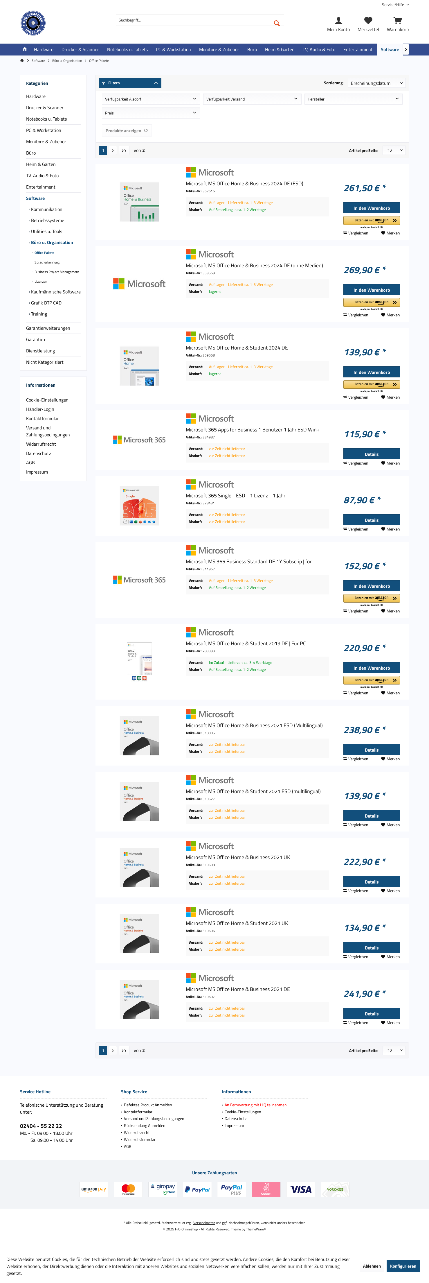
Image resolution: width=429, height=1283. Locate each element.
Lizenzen (40, 281)
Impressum (37, 471)
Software (35, 198)
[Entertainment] (358, 49)
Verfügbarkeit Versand (225, 99)
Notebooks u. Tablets (46, 118)
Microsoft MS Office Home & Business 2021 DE (238, 989)
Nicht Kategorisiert (45, 362)
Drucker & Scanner (45, 107)
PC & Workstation (43, 130)
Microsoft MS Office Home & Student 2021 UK (237, 923)
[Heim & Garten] (280, 49)
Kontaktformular (42, 418)
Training (38, 313)
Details (372, 454)
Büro (31, 152)
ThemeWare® (256, 1229)
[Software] (390, 49)
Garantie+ (36, 339)
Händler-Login (40, 409)
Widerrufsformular (140, 1139)
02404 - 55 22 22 (41, 1125)
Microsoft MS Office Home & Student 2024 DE (237, 348)
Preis (109, 113)
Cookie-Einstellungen (47, 399)
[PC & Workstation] (173, 49)
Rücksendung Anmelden (144, 1125)
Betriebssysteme (47, 220)
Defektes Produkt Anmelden (148, 1105)
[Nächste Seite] (113, 150)
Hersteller (316, 99)
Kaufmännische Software (55, 291)
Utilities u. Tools (46, 231)
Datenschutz (38, 453)
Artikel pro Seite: (363, 150)
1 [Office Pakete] (103, 150)
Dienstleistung (40, 350)
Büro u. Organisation (51, 242)
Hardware (36, 96)
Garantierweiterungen (48, 328)
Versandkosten (204, 1222)
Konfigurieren (403, 1266)
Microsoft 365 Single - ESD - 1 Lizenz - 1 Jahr (235, 495)
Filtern (111, 83)
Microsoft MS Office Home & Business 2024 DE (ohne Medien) (254, 265)
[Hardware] (43, 49)
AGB (30, 462)
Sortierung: (334, 83)
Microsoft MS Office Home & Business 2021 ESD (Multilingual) (254, 725)
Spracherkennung (47, 262)
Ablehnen (372, 1266)
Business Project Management (56, 272)
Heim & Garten (41, 164)
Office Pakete (44, 252)
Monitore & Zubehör (46, 141)
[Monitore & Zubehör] (219, 49)
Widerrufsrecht (41, 443)
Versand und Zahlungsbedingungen (48, 431)
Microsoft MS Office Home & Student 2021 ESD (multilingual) (253, 791)
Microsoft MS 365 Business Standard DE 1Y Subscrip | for (249, 561)
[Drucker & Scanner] (80, 49)
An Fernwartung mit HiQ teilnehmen (256, 1105)
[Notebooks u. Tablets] (127, 49)
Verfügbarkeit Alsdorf (123, 99)
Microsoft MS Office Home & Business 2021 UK (238, 857)
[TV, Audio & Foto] (319, 49)
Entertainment (40, 186)
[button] (371, 222)
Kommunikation (46, 209)
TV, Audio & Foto (42, 175)
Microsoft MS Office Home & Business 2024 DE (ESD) (244, 183)
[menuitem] (393, 4)
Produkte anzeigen (127, 130)
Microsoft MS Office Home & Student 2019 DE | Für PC (246, 643)
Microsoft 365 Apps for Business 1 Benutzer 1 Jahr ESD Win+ (253, 430)
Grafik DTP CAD (46, 302)
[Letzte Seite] (124, 150)
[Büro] (252, 49)
